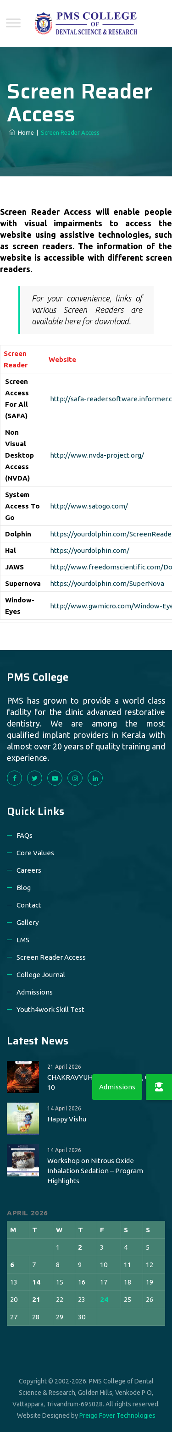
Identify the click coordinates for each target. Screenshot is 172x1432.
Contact (29, 905)
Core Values (35, 853)
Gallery (28, 922)
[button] (159, 1087)
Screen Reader (16, 359)
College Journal (41, 974)
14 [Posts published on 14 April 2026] (36, 1282)
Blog (24, 887)
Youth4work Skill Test (50, 1009)
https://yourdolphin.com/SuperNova (107, 583)
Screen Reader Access (51, 957)
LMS (23, 940)
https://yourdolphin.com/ (89, 550)
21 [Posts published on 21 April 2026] (36, 1299)
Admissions (35, 992)
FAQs (25, 835)
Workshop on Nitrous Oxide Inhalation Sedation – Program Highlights (95, 1171)
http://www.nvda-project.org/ (97, 455)
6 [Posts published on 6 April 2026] (12, 1264)
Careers (29, 870)
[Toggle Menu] (13, 22)
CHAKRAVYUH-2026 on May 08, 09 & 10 (102, 1082)
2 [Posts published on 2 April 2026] (80, 1247)
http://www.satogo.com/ (89, 506)
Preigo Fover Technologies (117, 1415)
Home (21, 132)
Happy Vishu (66, 1119)
